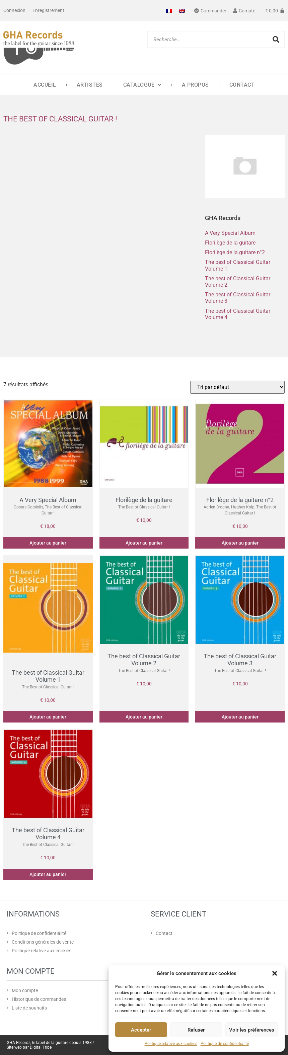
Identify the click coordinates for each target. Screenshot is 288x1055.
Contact (242, 85)
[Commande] (237, 387)
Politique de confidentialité (225, 1043)
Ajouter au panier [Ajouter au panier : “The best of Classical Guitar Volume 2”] (144, 717)
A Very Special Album (230, 233)
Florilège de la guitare (230, 242)
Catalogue (142, 85)
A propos (195, 85)
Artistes (90, 85)
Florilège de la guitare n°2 (235, 252)
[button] (274, 973)
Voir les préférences (251, 1030)
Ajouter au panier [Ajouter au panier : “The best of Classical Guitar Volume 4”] (47, 874)
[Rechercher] (276, 39)
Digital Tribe (41, 1047)
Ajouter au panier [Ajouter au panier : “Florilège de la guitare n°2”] (240, 543)
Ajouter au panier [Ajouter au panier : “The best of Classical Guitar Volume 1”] (47, 717)
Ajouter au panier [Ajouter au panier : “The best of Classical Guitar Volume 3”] (240, 717)
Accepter (141, 1030)
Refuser (196, 1030)
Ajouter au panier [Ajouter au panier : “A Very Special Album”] (47, 543)
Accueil (44, 85)
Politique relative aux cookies (171, 1043)
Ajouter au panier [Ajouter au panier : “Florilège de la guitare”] (144, 543)
